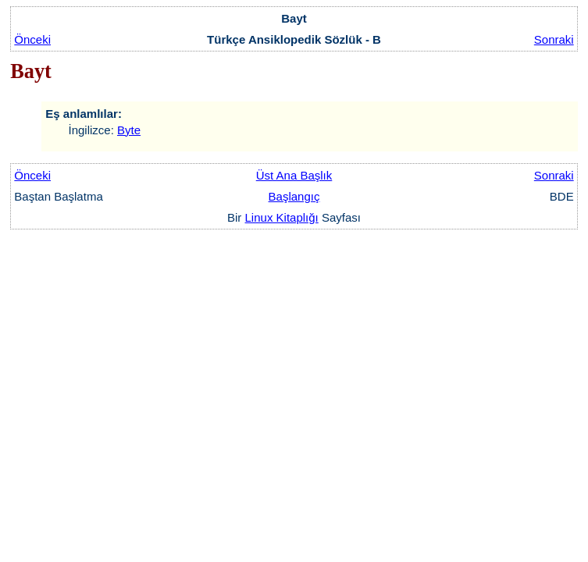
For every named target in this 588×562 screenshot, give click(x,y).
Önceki (32, 39)
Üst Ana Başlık (294, 175)
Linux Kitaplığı (282, 217)
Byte (129, 130)
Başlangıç (294, 196)
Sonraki (554, 39)
